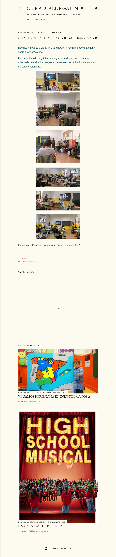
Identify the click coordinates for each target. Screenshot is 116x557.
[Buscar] (96, 7)
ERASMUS (40, 19)
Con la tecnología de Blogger (58, 548)
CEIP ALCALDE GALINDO (56, 8)
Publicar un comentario (38, 531)
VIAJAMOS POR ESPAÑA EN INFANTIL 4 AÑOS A (54, 396)
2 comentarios (34, 401)
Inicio (30, 19)
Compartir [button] (22, 258)
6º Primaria (31, 262)
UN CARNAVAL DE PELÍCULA (40, 526)
